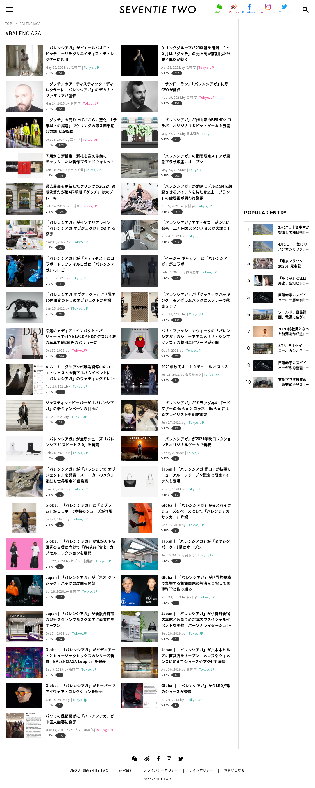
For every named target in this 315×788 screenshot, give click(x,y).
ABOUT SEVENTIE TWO (89, 770)
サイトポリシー (201, 770)
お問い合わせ (234, 770)
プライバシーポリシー (160, 770)
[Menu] (9, 9)
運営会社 (126, 770)
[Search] (305, 9)
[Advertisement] (276, 109)
